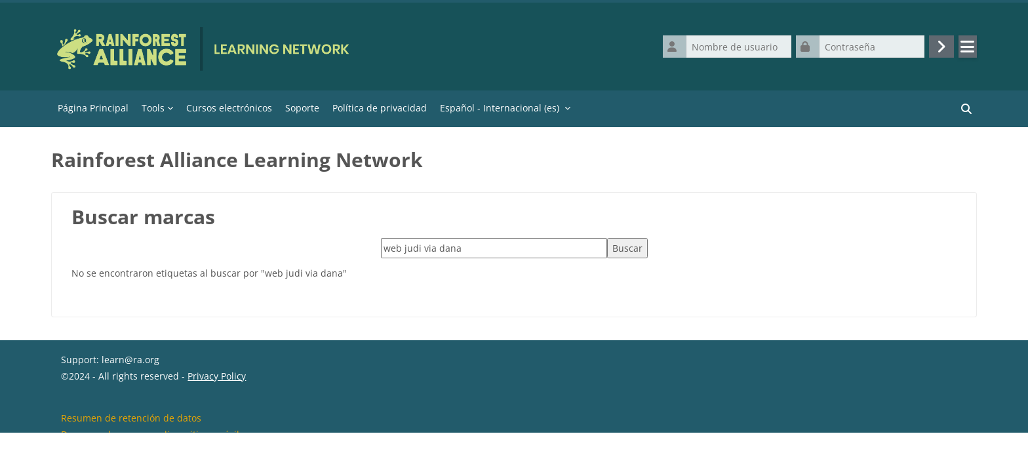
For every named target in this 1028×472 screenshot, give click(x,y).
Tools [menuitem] (153, 108)
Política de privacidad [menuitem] (379, 108)
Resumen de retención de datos (131, 438)
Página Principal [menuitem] (93, 108)
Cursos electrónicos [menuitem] (229, 108)
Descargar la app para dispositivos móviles (155, 454)
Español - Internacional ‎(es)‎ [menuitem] (499, 108)
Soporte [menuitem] (302, 108)
